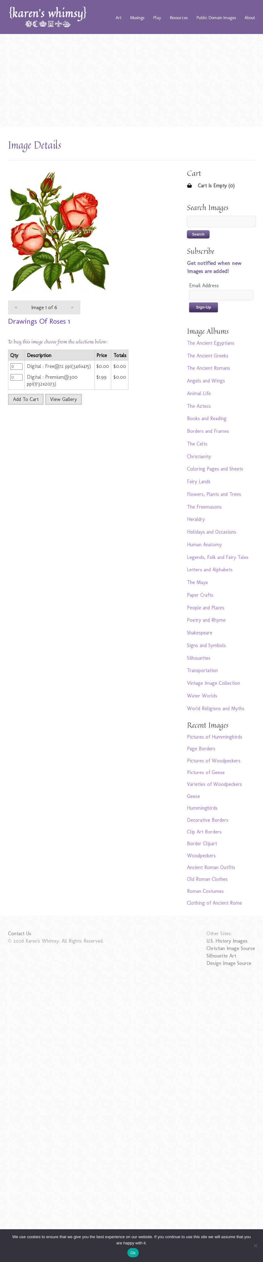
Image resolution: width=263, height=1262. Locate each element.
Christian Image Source (230, 948)
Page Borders (201, 749)
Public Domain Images (216, 17)
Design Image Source (228, 963)
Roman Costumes (205, 891)
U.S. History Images (227, 941)
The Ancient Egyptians (210, 343)
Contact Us (19, 933)
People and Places (205, 608)
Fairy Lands (198, 481)
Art (118, 17)
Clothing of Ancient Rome (214, 903)
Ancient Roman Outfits (211, 867)
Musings (137, 17)
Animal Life (199, 393)
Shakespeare (199, 633)
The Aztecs (199, 406)
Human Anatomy (204, 545)
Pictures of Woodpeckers (213, 761)
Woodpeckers (201, 856)
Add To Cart (26, 399)
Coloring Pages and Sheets (215, 469)
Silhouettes (198, 658)
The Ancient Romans (208, 368)
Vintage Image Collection (213, 683)
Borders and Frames (208, 431)
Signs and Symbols (206, 645)
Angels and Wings (206, 381)
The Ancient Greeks (207, 356)
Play (157, 17)
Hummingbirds (202, 808)
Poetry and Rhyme (206, 620)
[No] (255, 1246)
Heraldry (196, 519)
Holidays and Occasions (211, 532)
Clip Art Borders (204, 832)
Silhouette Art (221, 956)
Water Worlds (202, 696)
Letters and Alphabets (210, 570)
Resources (179, 17)
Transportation (202, 670)
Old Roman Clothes (207, 879)
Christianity (199, 456)
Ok (133, 1253)
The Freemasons (204, 507)
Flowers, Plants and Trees (214, 494)
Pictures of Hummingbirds (214, 737)
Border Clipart (202, 843)
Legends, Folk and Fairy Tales (217, 557)
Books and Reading (207, 418)
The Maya (197, 582)
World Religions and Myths (215, 708)
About (249, 17)
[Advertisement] (131, 80)
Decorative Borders (207, 820)
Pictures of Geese (206, 772)
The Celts (197, 444)
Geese (193, 796)
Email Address (204, 285)
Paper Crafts (200, 595)
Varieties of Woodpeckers (214, 784)
